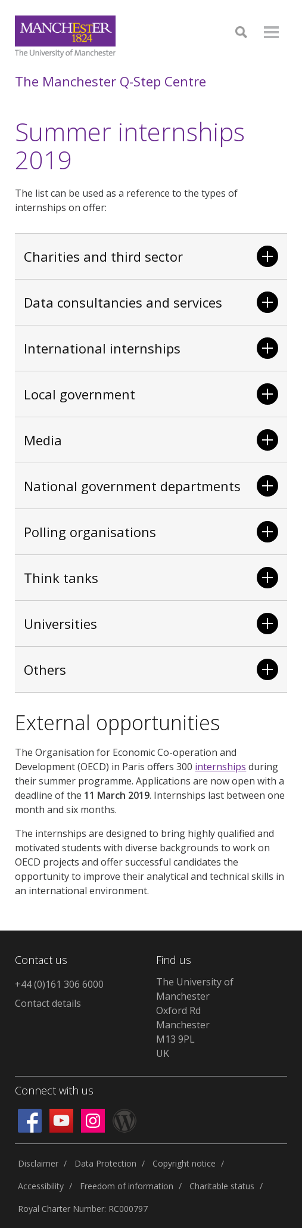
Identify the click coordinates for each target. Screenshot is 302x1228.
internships (220, 766)
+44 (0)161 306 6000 (59, 984)
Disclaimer (38, 1163)
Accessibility (41, 1186)
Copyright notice (184, 1163)
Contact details (48, 1003)
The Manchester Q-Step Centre (110, 81)
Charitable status (221, 1186)
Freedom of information (126, 1186)
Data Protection (105, 1163)
